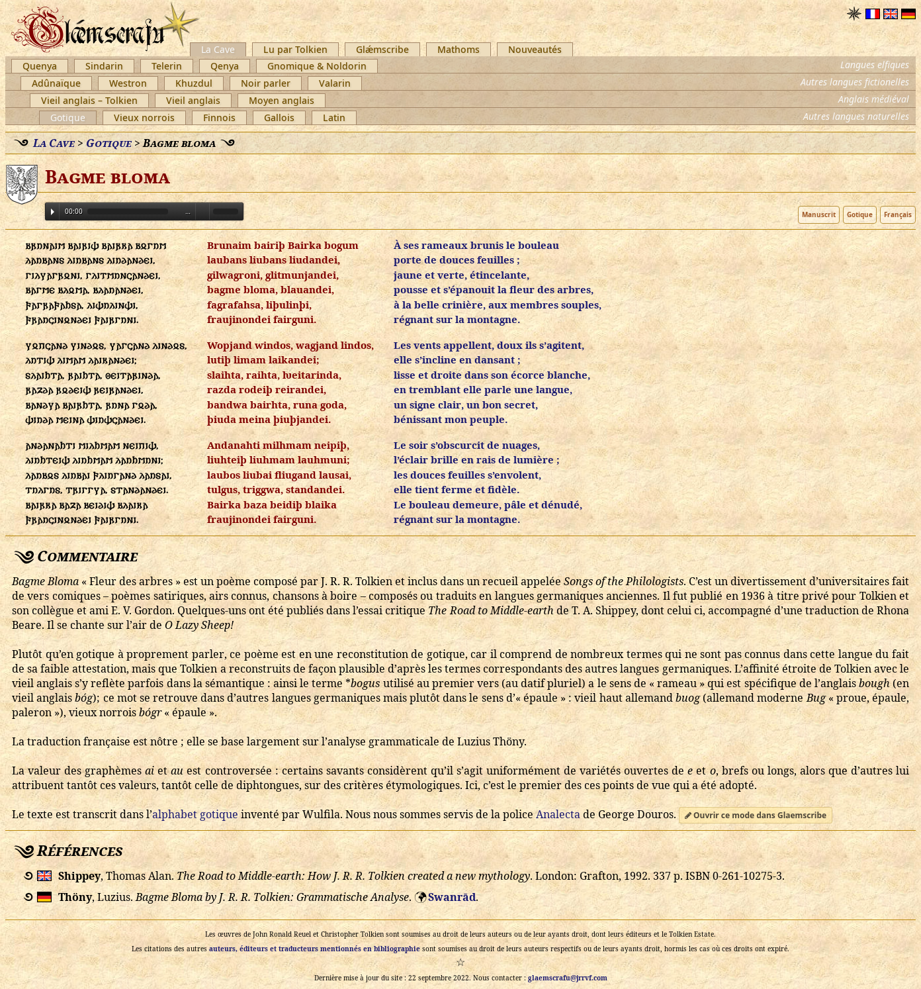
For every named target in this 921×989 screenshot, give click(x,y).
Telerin (167, 66)
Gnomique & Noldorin (317, 66)
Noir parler (265, 83)
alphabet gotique (195, 814)
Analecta (558, 814)
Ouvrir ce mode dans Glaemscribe (755, 815)
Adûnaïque (56, 83)
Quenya (39, 66)
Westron (128, 83)
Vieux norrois (144, 117)
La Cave (218, 49)
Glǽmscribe (382, 49)
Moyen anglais (281, 100)
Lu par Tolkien (295, 49)
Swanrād (452, 897)
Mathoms (458, 49)
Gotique (67, 117)
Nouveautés (535, 49)
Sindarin (104, 66)
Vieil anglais (193, 100)
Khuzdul (193, 83)
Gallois (279, 117)
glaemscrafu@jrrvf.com (567, 977)
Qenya (224, 66)
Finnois (219, 117)
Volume (202, 211)
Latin (334, 117)
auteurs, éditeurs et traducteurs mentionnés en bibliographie (314, 948)
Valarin (335, 83)
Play (52, 212)
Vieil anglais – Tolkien (89, 100)
